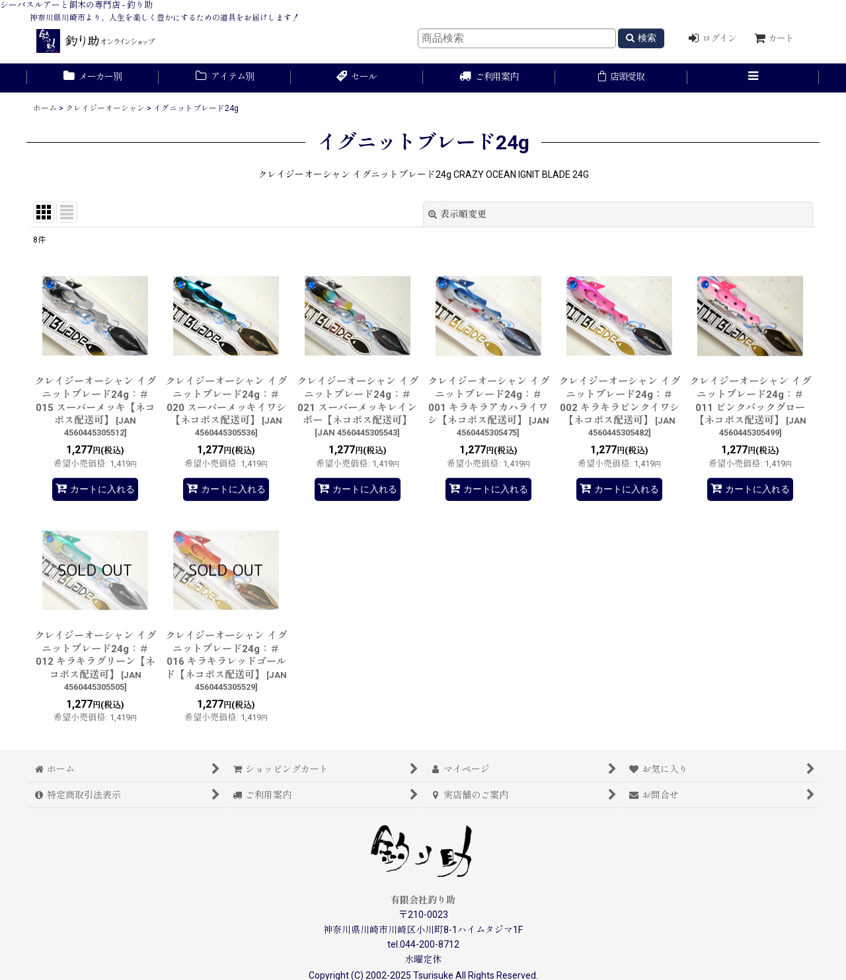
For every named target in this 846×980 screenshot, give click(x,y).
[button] (753, 78)
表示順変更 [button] (457, 214)
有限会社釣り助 (423, 900)
